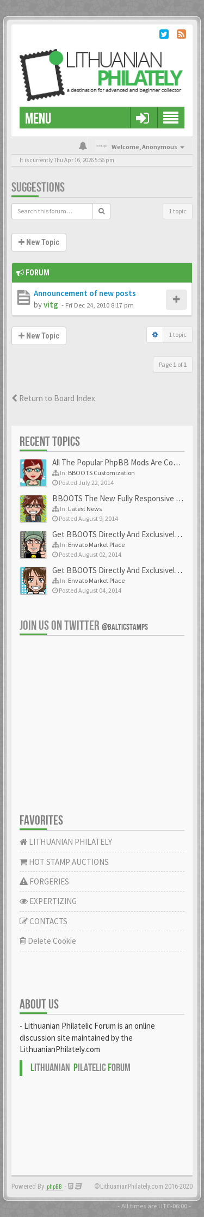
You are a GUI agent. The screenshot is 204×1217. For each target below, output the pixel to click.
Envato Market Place (96, 544)
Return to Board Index (53, 398)
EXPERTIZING (48, 901)
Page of (173, 364)
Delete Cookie (48, 941)
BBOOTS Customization (101, 473)
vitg (51, 304)
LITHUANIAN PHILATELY (66, 842)
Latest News (85, 509)
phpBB (54, 1186)
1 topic (178, 211)
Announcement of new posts (85, 293)
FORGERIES (44, 881)
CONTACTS (43, 921)
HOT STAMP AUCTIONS (64, 862)
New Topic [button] (38, 242)
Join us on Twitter (84, 626)
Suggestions (38, 187)
